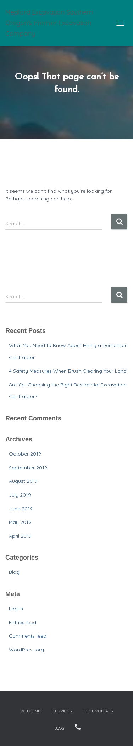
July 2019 (20, 495)
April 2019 (20, 536)
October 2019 (25, 454)
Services (62, 710)
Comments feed (27, 636)
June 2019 (21, 508)
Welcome (30, 710)
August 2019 (23, 481)
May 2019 (20, 522)
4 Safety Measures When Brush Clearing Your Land (68, 371)
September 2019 (28, 467)
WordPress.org (26, 649)
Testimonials (98, 710)
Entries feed (22, 622)
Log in (16, 608)
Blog (14, 572)
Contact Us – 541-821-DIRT (77, 726)
